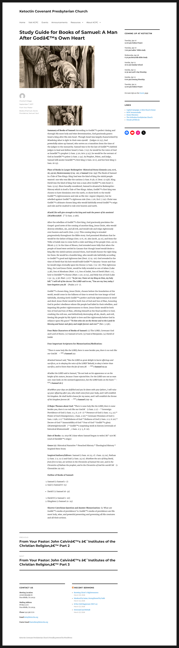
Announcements (59, 22)
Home (22, 22)
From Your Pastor (25, 107)
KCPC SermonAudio (134, 112)
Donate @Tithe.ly (133, 120)
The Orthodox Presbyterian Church (140, 117)
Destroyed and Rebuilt (82, 610)
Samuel (32, 113)
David (35, 111)
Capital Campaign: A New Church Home (141, 110)
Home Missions (132, 115)
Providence (23, 113)
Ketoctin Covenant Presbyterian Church (53, 11)
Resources (76, 22)
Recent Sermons (84, 588)
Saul (37, 113)
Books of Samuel (25, 111)
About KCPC (92, 22)
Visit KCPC (33, 22)
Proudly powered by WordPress (60, 638)
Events (45, 22)
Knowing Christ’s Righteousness (86, 593)
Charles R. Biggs (25, 101)
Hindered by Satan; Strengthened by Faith (89, 598)
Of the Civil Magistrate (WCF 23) (86, 604)
